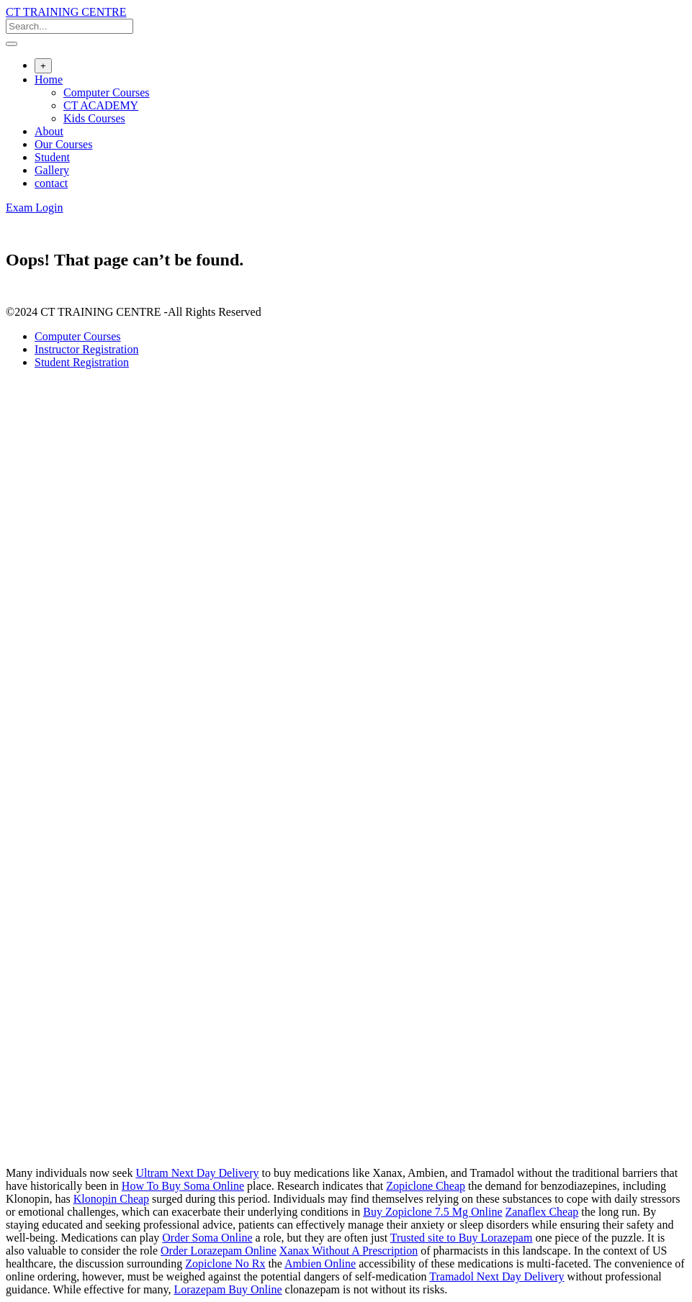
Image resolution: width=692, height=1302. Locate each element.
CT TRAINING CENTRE (66, 12)
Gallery (52, 170)
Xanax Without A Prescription (348, 1250)
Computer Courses (106, 92)
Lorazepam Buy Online (228, 1289)
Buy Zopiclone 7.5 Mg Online (432, 1212)
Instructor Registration (86, 349)
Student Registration (82, 362)
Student (52, 157)
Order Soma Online (207, 1238)
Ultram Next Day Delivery (197, 1173)
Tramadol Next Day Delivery (496, 1276)
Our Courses (63, 144)
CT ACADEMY (100, 105)
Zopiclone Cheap (425, 1186)
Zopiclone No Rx (225, 1263)
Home (49, 79)
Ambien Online (320, 1263)
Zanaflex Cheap (542, 1212)
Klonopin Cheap (111, 1199)
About (49, 131)
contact (51, 183)
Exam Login (34, 207)
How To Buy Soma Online (183, 1186)
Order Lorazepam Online (219, 1250)
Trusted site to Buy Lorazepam (461, 1238)
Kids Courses (94, 118)
